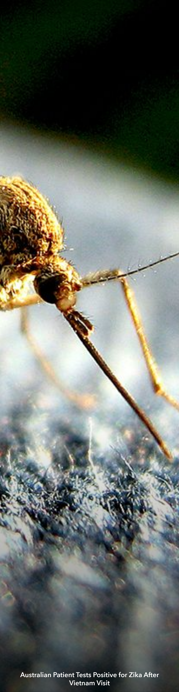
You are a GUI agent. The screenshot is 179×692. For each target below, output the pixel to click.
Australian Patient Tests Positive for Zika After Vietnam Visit (89, 679)
